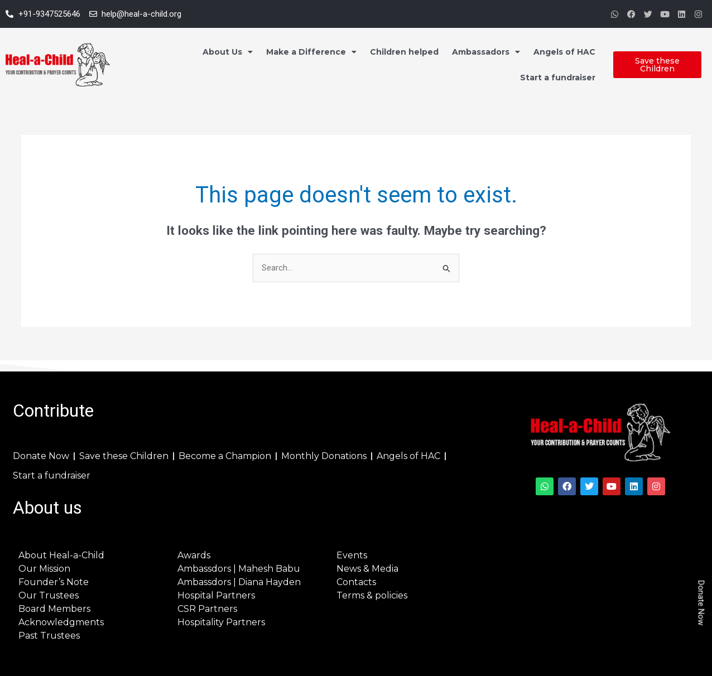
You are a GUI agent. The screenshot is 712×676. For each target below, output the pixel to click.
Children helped (404, 52)
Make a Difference (311, 51)
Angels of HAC (564, 52)
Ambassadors (486, 51)
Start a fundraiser (557, 78)
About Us (228, 51)
